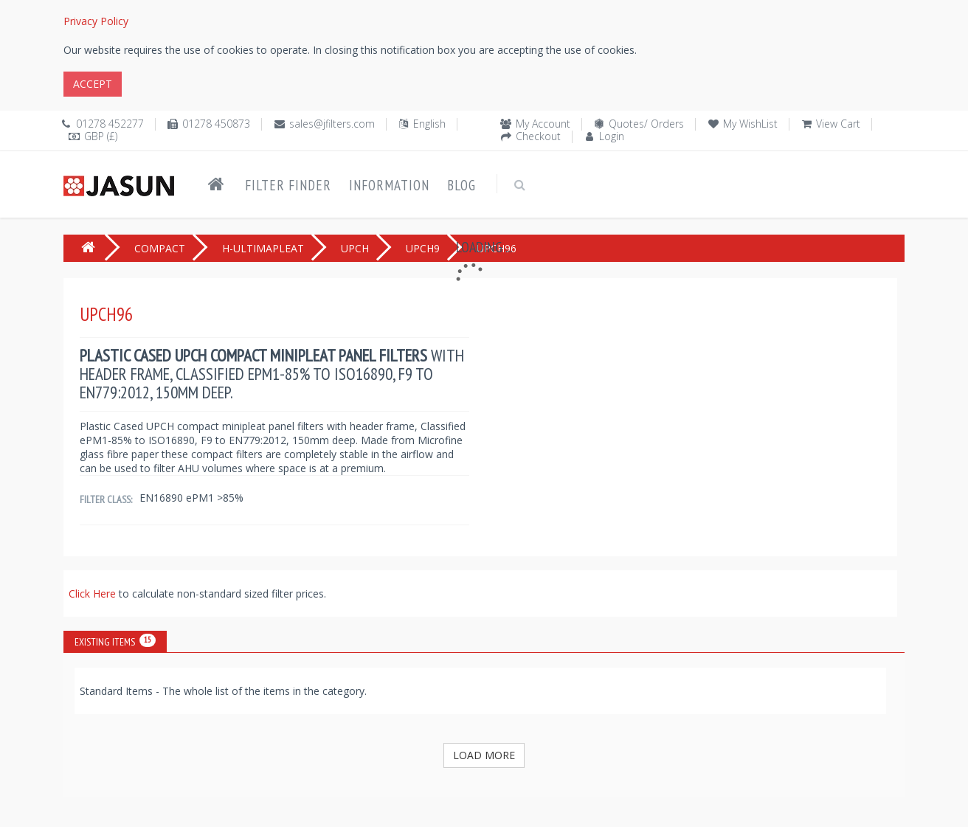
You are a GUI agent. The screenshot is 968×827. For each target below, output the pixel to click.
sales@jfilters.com (332, 124)
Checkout (538, 136)
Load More (484, 755)
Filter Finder (288, 185)
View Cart (838, 124)
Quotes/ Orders (646, 124)
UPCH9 (423, 248)
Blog (461, 185)
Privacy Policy (95, 21)
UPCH (355, 248)
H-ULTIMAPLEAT (263, 248)
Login (611, 136)
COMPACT (159, 248)
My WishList (750, 124)
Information (389, 185)
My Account (543, 124)
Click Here (94, 593)
